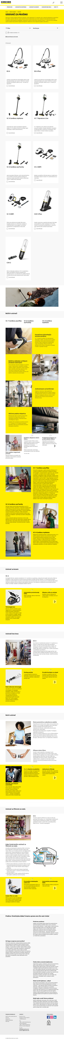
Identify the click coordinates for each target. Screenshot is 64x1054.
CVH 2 (9, 263)
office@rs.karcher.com (24, 1029)
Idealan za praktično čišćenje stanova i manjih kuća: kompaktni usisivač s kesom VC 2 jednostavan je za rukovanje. (45, 177)
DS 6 (8, 71)
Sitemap (7, 1021)
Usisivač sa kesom (34, 7)
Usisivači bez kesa (46, 7)
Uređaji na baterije (13, 32)
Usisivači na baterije (20, 7)
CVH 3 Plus (38, 214)
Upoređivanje (12, 86)
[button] (57, 7)
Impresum (8, 1018)
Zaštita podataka (9, 1020)
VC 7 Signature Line (41, 118)
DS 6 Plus (37, 71)
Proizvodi (9, 7)
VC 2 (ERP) (37, 167)
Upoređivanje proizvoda (12, 36)
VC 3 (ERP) (10, 214)
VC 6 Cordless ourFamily (15, 167)
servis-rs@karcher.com (24, 1030)
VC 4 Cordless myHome (15, 118)
